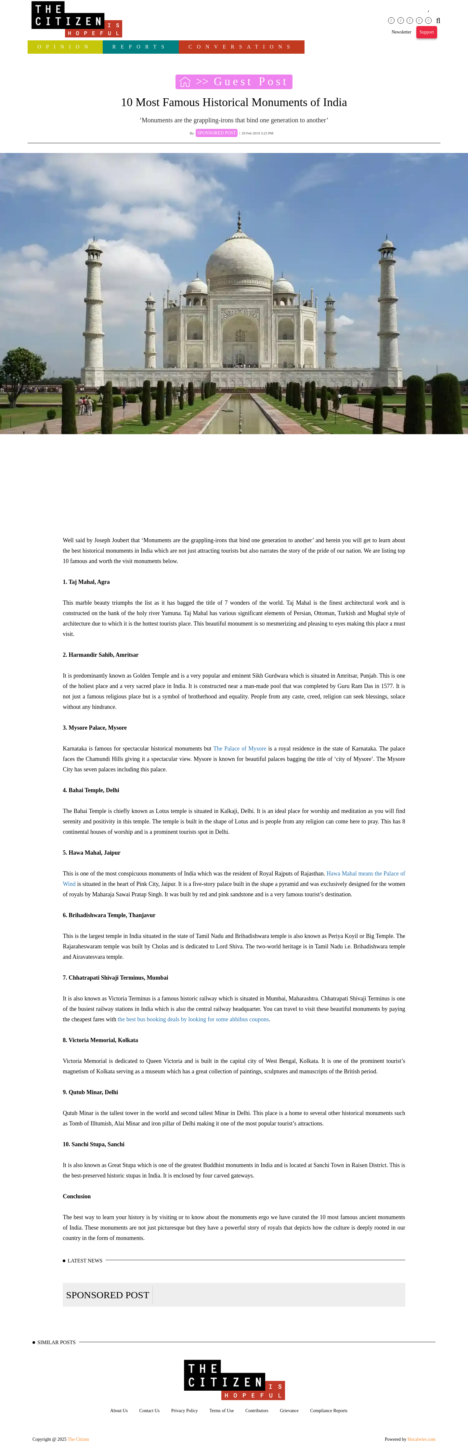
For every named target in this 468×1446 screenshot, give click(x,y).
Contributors (256, 1410)
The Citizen (78, 1439)
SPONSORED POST (107, 1294)
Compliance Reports (328, 1410)
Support (427, 32)
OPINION (65, 46)
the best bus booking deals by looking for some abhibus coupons (193, 1019)
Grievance (289, 1410)
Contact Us (149, 1410)
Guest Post (251, 81)
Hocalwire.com (422, 1439)
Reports (140, 46)
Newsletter (401, 32)
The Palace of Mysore (239, 748)
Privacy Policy (184, 1410)
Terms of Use (221, 1410)
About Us (119, 1410)
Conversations (241, 46)
